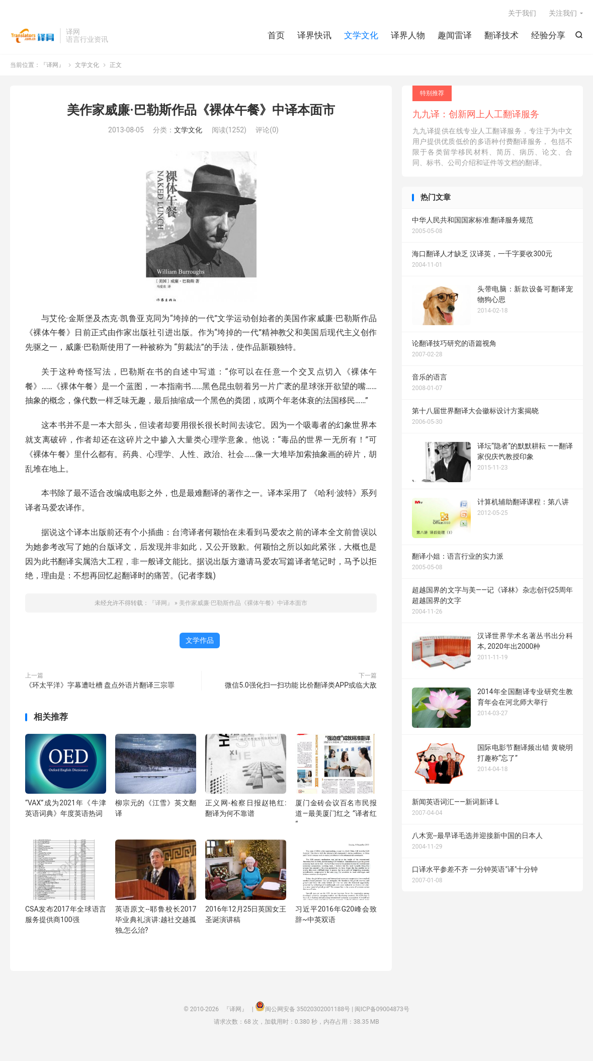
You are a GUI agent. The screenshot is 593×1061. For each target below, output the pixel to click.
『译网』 (32, 36)
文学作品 (200, 640)
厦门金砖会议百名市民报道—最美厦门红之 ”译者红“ (335, 813)
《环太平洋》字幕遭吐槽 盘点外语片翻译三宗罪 (100, 685)
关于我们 (522, 13)
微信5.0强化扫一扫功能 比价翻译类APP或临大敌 (301, 685)
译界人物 (408, 35)
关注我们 (563, 13)
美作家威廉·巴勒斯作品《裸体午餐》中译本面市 (201, 110)
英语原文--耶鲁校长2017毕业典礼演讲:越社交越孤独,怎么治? (155, 919)
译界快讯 (314, 35)
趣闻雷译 (455, 35)
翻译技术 (501, 35)
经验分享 (548, 35)
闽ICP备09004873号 (382, 1009)
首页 (276, 35)
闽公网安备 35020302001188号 (307, 1009)
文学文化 (361, 35)
